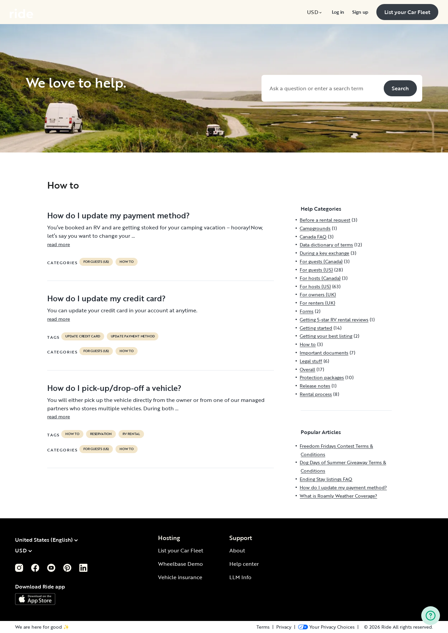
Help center (244, 564)
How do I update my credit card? (106, 298)
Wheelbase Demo (180, 564)
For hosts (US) (315, 286)
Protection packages (322, 377)
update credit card (82, 336)
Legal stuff (311, 360)
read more (58, 244)
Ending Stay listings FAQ (326, 479)
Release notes (315, 385)
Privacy (283, 627)
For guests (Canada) (321, 261)
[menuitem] (315, 12)
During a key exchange (324, 252)
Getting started (316, 327)
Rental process (316, 394)
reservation (101, 434)
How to (127, 262)
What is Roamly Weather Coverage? (338, 495)
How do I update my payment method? (118, 215)
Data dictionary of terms (326, 244)
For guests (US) (96, 262)
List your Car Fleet (180, 550)
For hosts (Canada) (320, 278)
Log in (338, 12)
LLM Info (240, 577)
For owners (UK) (318, 294)
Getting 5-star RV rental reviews (334, 319)
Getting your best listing (326, 335)
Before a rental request (325, 219)
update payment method (133, 336)
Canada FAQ (313, 236)
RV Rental (131, 434)
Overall (307, 369)
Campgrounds (315, 228)
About (237, 550)
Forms (306, 311)
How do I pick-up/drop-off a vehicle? (114, 388)
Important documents (324, 352)
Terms (263, 627)
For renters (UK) (317, 302)
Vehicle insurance (180, 577)
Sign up (360, 12)
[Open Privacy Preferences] (326, 627)
